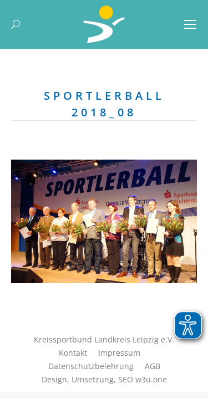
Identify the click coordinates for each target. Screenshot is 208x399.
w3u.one (151, 379)
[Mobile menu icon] (190, 24)
